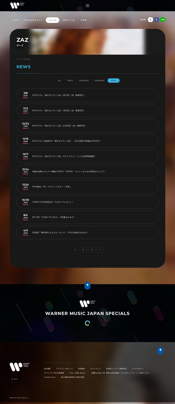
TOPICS (68, 80)
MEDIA (119, 80)
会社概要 (47, 367)
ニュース (52, 20)
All (54, 80)
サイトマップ (96, 367)
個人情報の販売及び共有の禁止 (73, 376)
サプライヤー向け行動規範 (54, 372)
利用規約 (81, 367)
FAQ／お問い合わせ (77, 372)
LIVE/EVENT (84, 80)
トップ (15, 20)
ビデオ (84, 20)
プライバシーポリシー (64, 367)
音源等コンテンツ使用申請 (116, 367)
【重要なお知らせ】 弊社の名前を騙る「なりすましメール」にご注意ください (120, 372)
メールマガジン (138, 367)
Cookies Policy (50, 376)
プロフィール (69, 20)
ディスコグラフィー (34, 20)
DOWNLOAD (103, 80)
